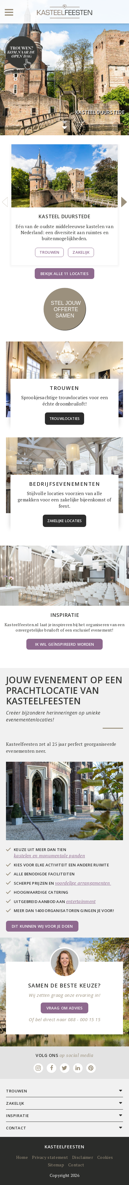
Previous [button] (5, 202)
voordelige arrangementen (83, 883)
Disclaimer (82, 1157)
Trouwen (50, 252)
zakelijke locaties (64, 520)
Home (22, 1157)
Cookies (105, 1157)
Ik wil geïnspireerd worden (64, 644)
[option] (64, 206)
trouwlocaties (64, 418)
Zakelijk (80, 252)
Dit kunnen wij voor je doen (42, 926)
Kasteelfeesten (64, 1147)
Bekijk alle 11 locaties (64, 273)
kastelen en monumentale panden (49, 856)
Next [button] (124, 202)
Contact (76, 1165)
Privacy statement (50, 1157)
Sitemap (56, 1165)
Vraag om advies (64, 1008)
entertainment (81, 901)
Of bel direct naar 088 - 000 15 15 (64, 1019)
